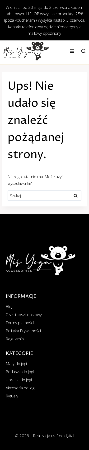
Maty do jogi (16, 363)
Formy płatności (20, 322)
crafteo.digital (62, 435)
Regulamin (15, 339)
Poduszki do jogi (20, 371)
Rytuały (12, 396)
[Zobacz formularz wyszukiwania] (83, 51)
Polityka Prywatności (23, 330)
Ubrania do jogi (19, 379)
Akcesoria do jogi (20, 388)
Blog (9, 306)
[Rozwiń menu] (72, 51)
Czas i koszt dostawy (24, 314)
